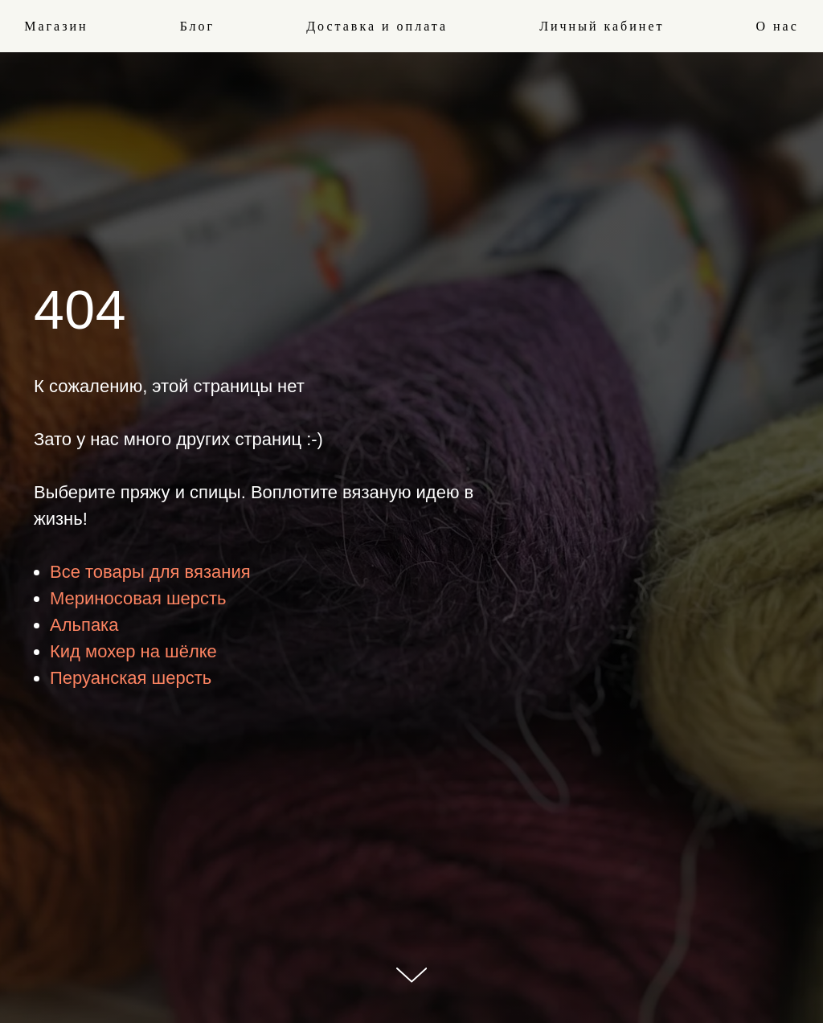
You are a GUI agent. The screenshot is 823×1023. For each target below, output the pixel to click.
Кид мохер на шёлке (133, 651)
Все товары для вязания (150, 572)
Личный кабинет (601, 26)
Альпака (84, 625)
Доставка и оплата (377, 26)
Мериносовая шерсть (138, 598)
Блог (197, 26)
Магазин (56, 26)
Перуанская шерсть (130, 678)
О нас (776, 26)
